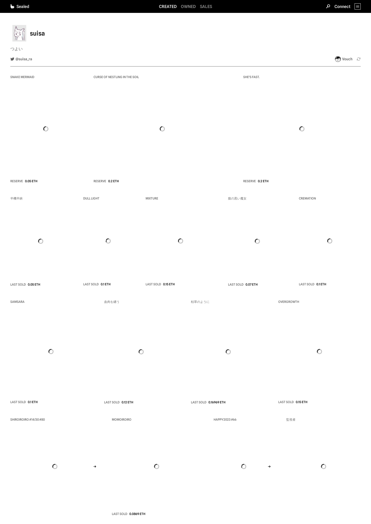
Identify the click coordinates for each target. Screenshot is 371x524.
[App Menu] (358, 6)
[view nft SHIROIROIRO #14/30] (54, 466)
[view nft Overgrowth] (319, 351)
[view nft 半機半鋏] (40, 241)
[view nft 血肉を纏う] (141, 352)
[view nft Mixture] (181, 241)
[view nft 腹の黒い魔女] (257, 241)
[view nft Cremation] (330, 241)
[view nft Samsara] (51, 351)
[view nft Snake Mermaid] (45, 128)
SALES (206, 6)
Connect (342, 6)
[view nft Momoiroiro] (156, 466)
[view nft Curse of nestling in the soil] (162, 128)
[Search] (328, 6)
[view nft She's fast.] (302, 128)
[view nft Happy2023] (244, 466)
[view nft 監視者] (323, 466)
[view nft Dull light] (108, 241)
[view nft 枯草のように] (228, 352)
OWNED (188, 6)
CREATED (168, 6)
